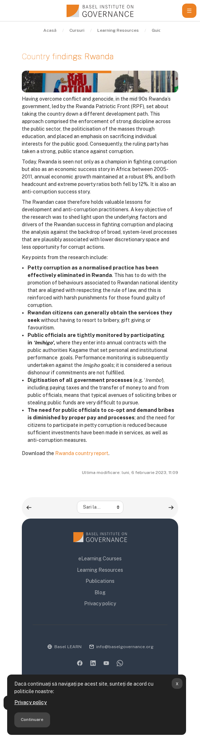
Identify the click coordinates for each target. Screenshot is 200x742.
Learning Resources (100, 570)
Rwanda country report (81, 453)
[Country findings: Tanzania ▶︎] (171, 507)
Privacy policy (30, 702)
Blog (100, 592)
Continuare (32, 719)
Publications (100, 581)
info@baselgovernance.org (124, 646)
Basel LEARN (68, 646)
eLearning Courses (100, 558)
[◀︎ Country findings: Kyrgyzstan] (29, 507)
